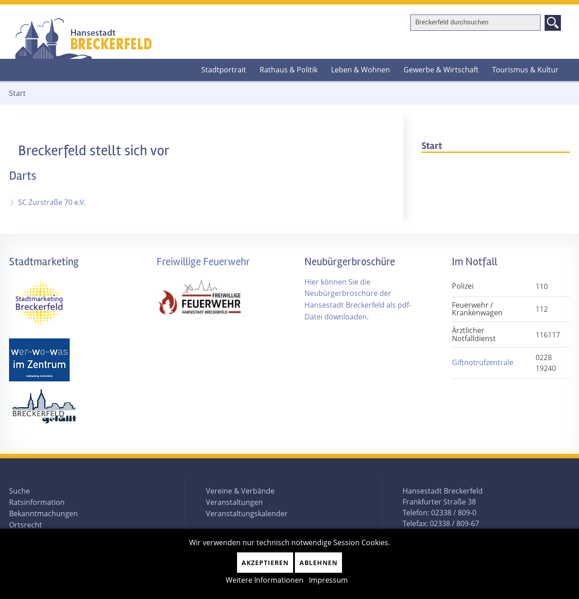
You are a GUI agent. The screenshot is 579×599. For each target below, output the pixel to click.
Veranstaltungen (234, 502)
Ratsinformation (37, 502)
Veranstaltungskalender (247, 513)
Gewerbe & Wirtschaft (441, 70)
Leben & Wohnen (360, 70)
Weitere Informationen (265, 580)
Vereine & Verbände (240, 491)
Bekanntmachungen (43, 513)
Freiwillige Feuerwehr (203, 261)
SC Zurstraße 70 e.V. (51, 202)
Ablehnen (318, 562)
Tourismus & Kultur (525, 70)
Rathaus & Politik (289, 70)
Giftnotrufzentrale (482, 362)
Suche (19, 491)
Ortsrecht (25, 525)
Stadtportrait (223, 70)
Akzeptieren (265, 562)
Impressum (328, 580)
